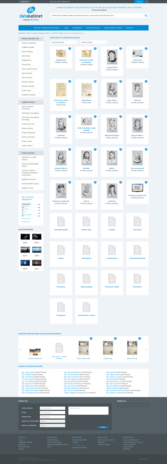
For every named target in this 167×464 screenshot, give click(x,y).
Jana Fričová (110, 379)
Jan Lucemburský (137, 168)
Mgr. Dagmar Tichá (28, 384)
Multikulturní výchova (29, 179)
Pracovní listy (26, 64)
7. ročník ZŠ (54, 33)
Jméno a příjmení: (27, 408)
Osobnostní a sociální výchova (29, 158)
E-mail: (24, 412)
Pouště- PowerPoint (35, 358)
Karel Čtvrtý (137, 230)
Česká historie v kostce (86, 315)
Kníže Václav (112, 100)
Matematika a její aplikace (30, 113)
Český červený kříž (79, 440)
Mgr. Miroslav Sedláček (72, 384)
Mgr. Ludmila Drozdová (30, 388)
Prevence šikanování (130, 440)
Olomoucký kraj (132, 358)
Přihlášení (139, 1)
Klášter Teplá (86, 230)
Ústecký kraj (108, 358)
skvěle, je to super (26, 203)
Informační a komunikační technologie (30, 119)
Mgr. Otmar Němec (28, 386)
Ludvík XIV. (112, 201)
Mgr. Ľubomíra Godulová (114, 377)
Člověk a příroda (27, 128)
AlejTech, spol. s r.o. (52, 460)
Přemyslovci (61, 287)
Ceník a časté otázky (54, 442)
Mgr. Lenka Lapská (28, 372)
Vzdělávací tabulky (28, 47)
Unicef (75, 442)
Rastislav (86, 168)
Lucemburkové (112, 258)
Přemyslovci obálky (112, 287)
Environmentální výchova (30, 184)
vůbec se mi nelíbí (26, 214)
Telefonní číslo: (26, 417)
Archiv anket (25, 221)
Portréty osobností (28, 82)
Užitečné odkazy (52, 440)
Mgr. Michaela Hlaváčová (72, 372)
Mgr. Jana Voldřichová (114, 386)
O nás (21, 440)
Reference (22, 444)
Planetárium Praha (79, 448)
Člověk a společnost (28, 133)
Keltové (61, 258)
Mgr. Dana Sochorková (72, 377)
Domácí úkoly (26, 90)
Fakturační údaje (24, 447)
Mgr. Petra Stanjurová (71, 379)
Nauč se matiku (128, 444)
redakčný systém (36, 460)
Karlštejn (112, 230)
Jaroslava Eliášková (71, 381)
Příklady (126, 449)
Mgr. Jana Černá (70, 390)
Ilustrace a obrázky (28, 86)
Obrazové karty (27, 73)
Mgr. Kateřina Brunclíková (31, 390)
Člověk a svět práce (28, 137)
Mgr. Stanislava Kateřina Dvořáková (118, 390)
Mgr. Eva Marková (70, 386)
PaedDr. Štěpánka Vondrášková (75, 393)
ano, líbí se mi (25, 206)
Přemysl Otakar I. (137, 135)
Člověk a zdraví (27, 141)
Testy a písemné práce (29, 69)
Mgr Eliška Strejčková (71, 388)
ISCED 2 (47, 33)
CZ (147, 1)
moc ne (24, 211)
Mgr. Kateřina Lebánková (115, 393)
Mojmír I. (112, 168)
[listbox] (63, 42)
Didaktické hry (26, 60)
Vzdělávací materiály (26, 442)
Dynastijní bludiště (61, 230)
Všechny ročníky (86, 42)
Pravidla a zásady (104, 444)
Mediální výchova (27, 188)
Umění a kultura (27, 145)
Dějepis (61, 33)
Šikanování (101, 442)
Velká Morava (61, 60)
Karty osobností (27, 77)
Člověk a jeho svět (28, 124)
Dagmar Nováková (112, 388)
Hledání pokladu (86, 287)
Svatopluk (61, 135)
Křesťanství (137, 60)
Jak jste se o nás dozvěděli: (30, 421)
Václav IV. (137, 100)
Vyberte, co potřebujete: (29, 425)
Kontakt (21, 449)
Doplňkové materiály (29, 95)
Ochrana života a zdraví (106, 440)
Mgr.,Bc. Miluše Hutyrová (30, 393)
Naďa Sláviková (111, 372)
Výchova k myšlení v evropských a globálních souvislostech (30, 173)
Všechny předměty (57, 42)
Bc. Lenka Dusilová (28, 379)
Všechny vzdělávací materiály (35, 33)
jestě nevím (25, 209)
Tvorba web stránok (24, 460)
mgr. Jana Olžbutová (29, 381)
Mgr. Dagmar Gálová (113, 374)
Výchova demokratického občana (30, 165)
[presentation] (84, 420)
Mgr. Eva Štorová (28, 377)
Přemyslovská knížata (137, 258)
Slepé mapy (26, 56)
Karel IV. (87, 201)
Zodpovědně (127, 447)
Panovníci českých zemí (137, 195)
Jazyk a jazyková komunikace (27, 108)
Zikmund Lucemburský (61, 201)
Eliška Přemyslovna (112, 135)
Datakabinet (22, 33)
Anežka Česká (112, 67)
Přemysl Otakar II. (61, 168)
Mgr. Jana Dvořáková (71, 374)
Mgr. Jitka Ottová (112, 384)
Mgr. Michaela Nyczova (114, 381)
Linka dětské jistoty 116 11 (132, 442)
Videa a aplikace (27, 51)
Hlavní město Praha (83, 358)
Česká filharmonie (79, 445)
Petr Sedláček (27, 374)
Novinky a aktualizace (29, 43)
